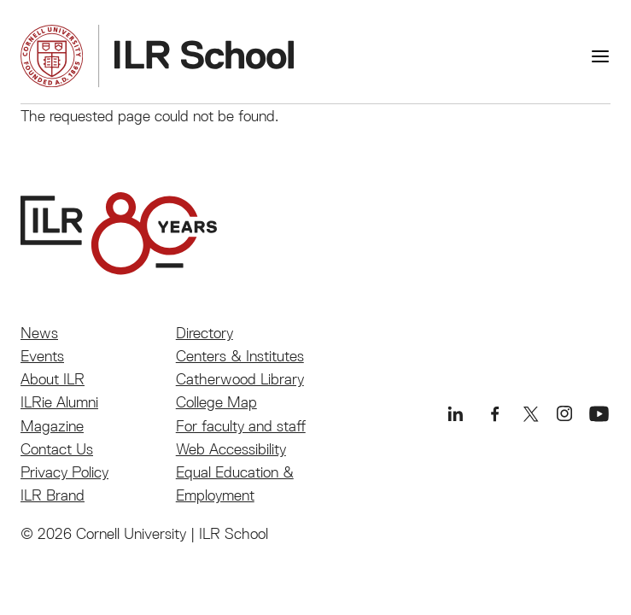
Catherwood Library (240, 379)
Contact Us (56, 449)
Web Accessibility (231, 449)
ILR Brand (52, 495)
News (39, 333)
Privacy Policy (64, 472)
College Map (216, 402)
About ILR (52, 379)
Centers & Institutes (240, 356)
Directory (204, 333)
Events (42, 356)
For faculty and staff (241, 426)
